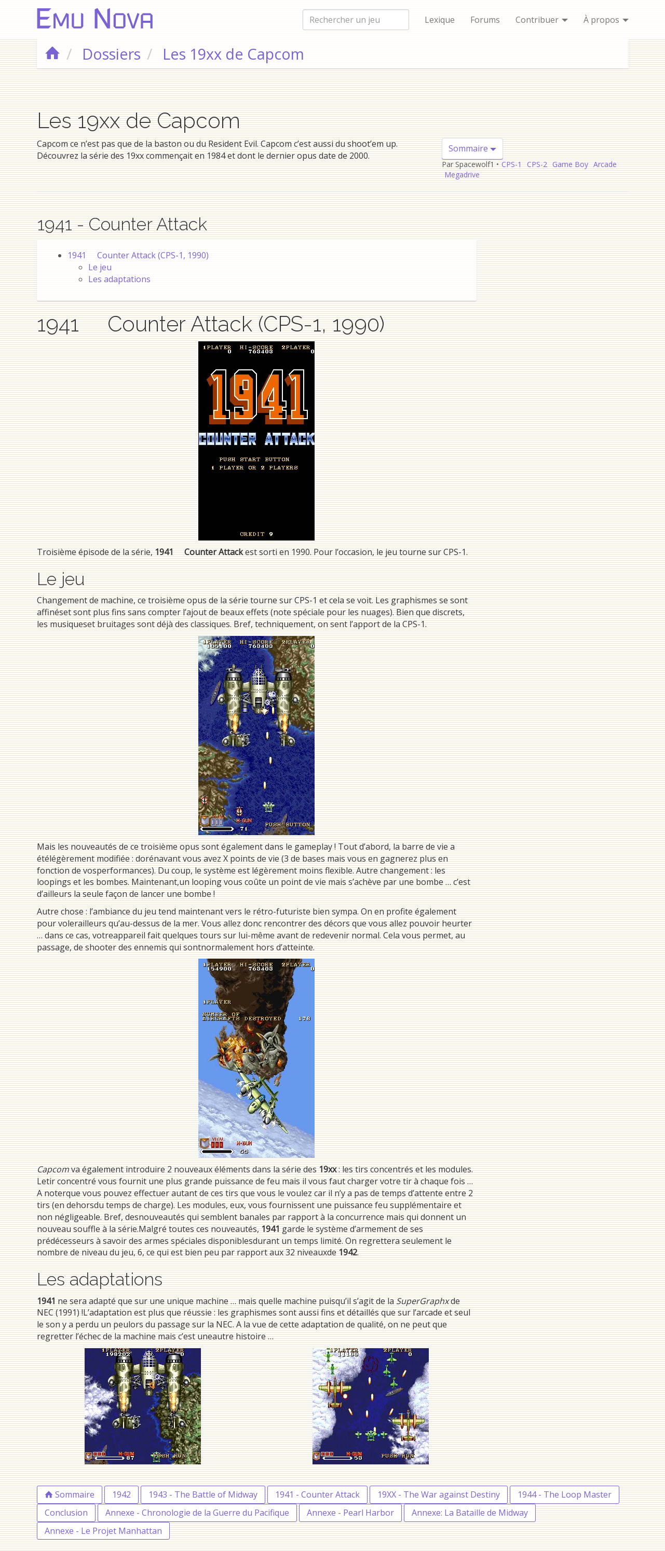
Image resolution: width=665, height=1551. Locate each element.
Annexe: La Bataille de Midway (470, 1512)
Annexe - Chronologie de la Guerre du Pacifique (197, 1512)
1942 (121, 1494)
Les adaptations (119, 279)
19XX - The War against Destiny (438, 1494)
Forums (485, 19)
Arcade (605, 164)
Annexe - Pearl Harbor (350, 1512)
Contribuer (541, 19)
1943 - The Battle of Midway (202, 1494)
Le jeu (100, 267)
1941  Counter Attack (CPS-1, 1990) (138, 255)
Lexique (440, 19)
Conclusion (66, 1512)
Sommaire (472, 148)
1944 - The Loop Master (565, 1494)
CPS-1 (511, 164)
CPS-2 (537, 164)
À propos (606, 19)
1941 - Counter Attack (317, 1494)
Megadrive (462, 174)
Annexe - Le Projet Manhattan (103, 1530)
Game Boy (570, 164)
